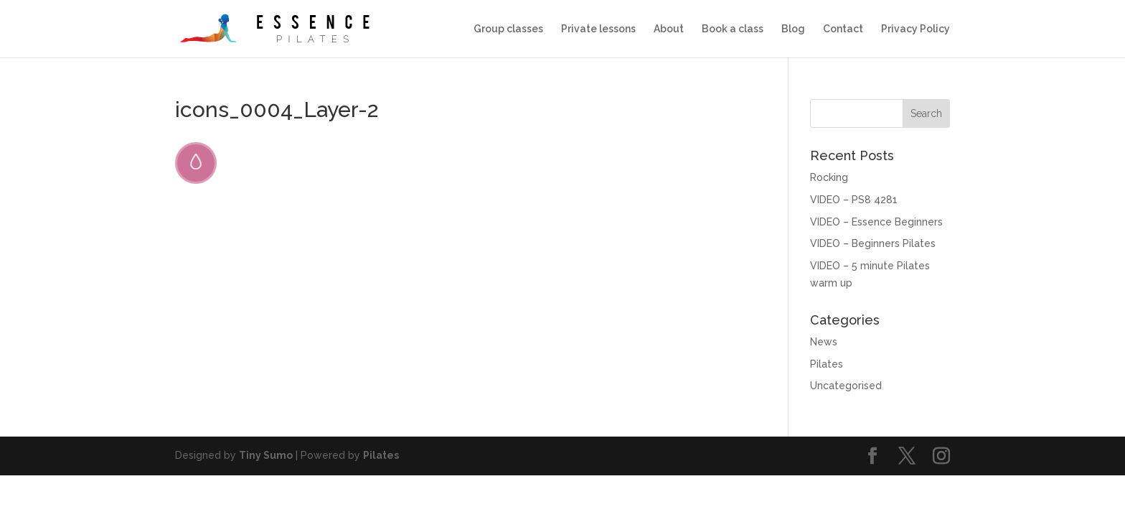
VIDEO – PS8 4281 (854, 199)
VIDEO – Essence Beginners (876, 222)
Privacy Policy (915, 29)
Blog (793, 29)
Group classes (508, 29)
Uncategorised (846, 385)
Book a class (732, 29)
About (669, 29)
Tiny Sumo (266, 455)
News (823, 342)
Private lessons (598, 29)
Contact (843, 29)
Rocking (829, 177)
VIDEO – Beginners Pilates (873, 243)
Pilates (826, 364)
